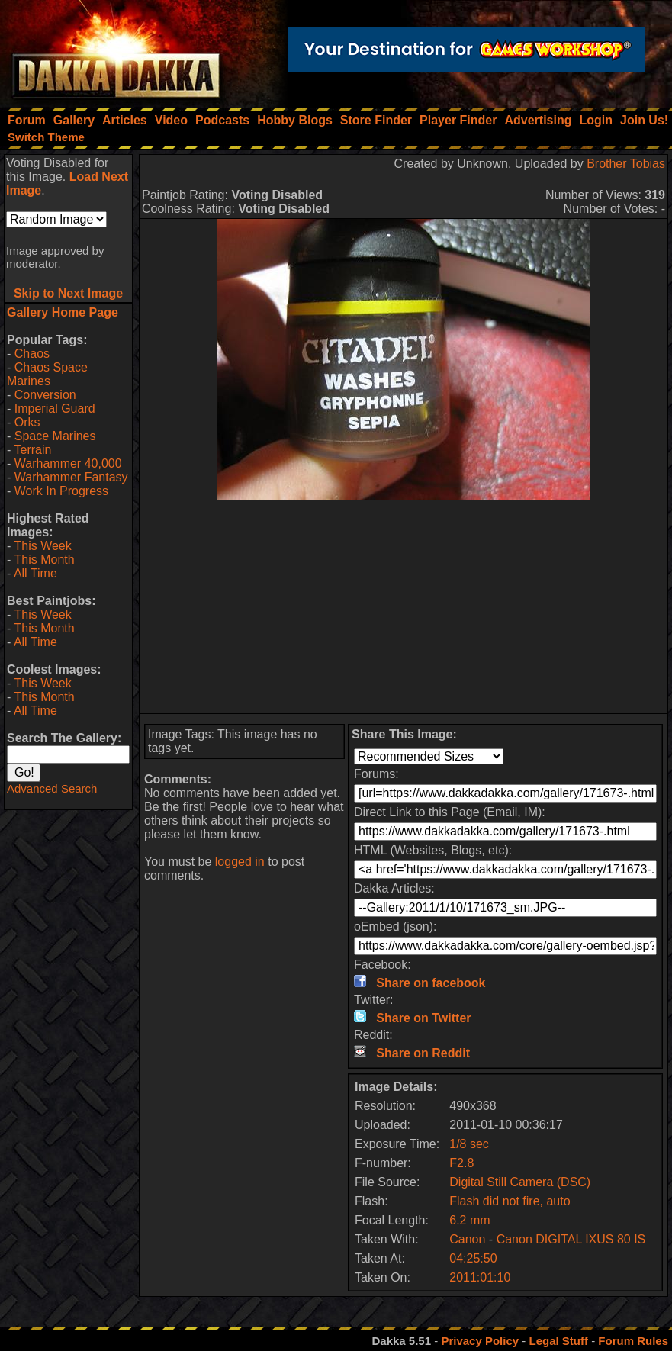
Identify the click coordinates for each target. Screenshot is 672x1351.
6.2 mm (469, 1220)
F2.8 (461, 1162)
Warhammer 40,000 (68, 463)
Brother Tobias (626, 163)
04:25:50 (473, 1258)
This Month (44, 559)
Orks (27, 422)
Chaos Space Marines (47, 374)
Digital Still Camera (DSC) (519, 1182)
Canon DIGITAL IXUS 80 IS (571, 1239)
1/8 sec (469, 1143)
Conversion (45, 394)
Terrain (32, 449)
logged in (240, 861)
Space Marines (55, 435)
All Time (35, 573)
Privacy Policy (480, 1340)
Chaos (32, 353)
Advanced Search (52, 788)
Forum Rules (633, 1340)
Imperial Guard (54, 408)
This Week (42, 545)
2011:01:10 (479, 1277)
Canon (467, 1239)
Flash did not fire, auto (509, 1201)
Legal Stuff (558, 1340)
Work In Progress (61, 490)
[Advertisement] (403, 606)
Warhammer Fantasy (71, 477)
